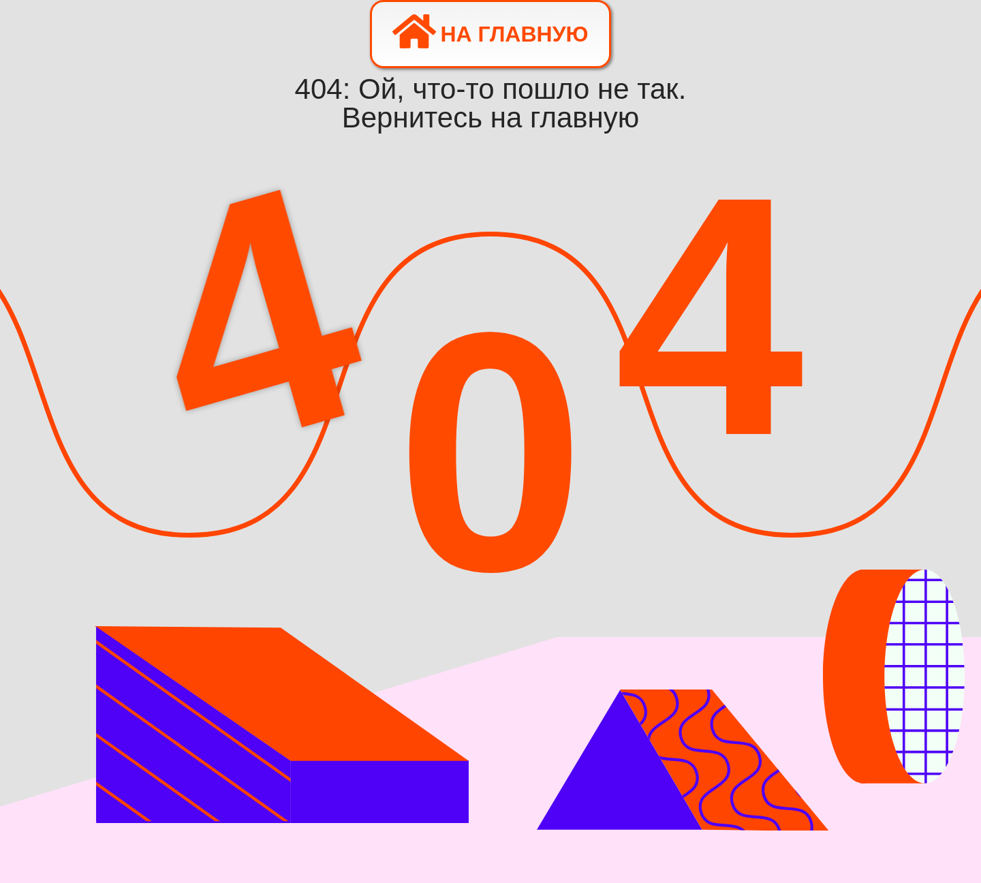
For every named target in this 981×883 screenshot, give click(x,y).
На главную (490, 31)
